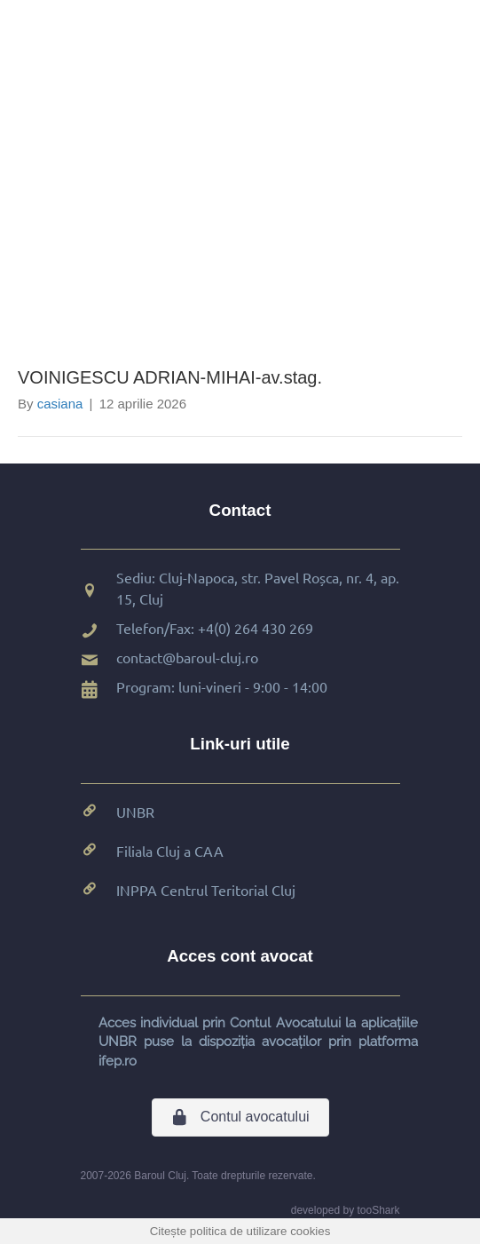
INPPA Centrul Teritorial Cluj (205, 890)
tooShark (378, 1210)
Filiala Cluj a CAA (170, 851)
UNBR (135, 811)
